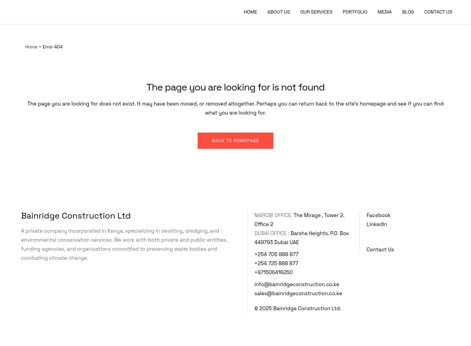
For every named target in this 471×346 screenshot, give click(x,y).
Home (31, 47)
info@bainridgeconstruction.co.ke (296, 284)
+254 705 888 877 (276, 254)
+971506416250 (273, 272)
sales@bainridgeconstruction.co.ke (298, 293)
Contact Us (380, 249)
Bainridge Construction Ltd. (307, 308)
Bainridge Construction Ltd (76, 215)
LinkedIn (377, 224)
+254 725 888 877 (276, 263)
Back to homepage (235, 140)
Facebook (379, 215)
